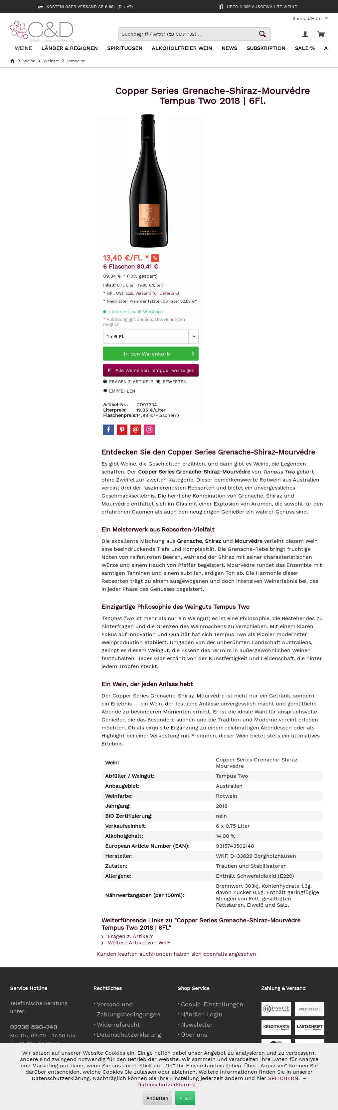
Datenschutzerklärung (129, 1034)
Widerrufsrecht (118, 1024)
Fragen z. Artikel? (128, 381)
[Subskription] (266, 48)
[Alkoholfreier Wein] (182, 48)
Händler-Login (201, 1014)
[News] (229, 48)
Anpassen (157, 1098)
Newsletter (197, 1024)
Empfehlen (119, 391)
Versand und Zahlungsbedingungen (128, 1009)
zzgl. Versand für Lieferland (152, 293)
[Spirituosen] (124, 48)
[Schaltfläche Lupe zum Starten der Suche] (262, 34)
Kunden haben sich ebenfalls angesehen (204, 954)
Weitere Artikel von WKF (135, 942)
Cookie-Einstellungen (212, 1004)
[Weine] (23, 48)
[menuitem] (307, 18)
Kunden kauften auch (124, 954)
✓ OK (185, 1098)
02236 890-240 (33, 1027)
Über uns (194, 1034)
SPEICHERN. (284, 1078)
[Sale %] (304, 48)
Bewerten (171, 381)
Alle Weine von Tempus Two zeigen (151, 369)
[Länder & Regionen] (69, 48)
